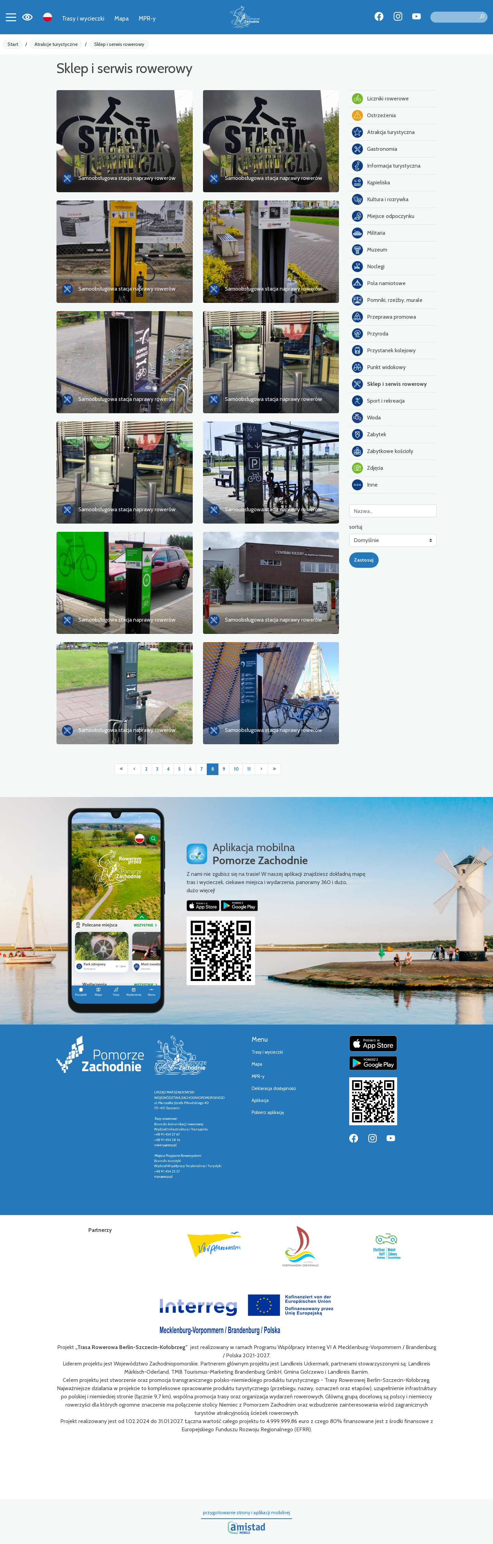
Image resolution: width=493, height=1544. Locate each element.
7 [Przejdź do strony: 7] (201, 769)
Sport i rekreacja (378, 400)
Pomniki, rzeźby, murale (387, 300)
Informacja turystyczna (386, 165)
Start (13, 44)
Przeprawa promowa (384, 316)
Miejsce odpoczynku (383, 216)
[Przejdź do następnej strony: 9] (261, 769)
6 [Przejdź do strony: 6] (190, 769)
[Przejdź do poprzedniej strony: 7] (134, 769)
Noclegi (368, 266)
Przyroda (370, 333)
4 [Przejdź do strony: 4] (168, 769)
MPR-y (147, 18)
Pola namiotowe (379, 283)
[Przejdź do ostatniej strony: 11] (274, 769)
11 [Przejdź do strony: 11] (249, 769)
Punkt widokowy (379, 367)
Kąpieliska (371, 182)
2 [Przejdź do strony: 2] (146, 769)
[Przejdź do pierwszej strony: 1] (121, 769)
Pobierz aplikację (268, 1112)
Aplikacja (260, 1100)
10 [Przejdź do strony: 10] (236, 769)
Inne (365, 484)
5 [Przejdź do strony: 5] (179, 769)
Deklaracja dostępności (274, 1088)
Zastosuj (364, 560)
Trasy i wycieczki (83, 18)
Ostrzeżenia (374, 115)
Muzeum (369, 249)
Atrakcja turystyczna (383, 132)
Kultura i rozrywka (380, 199)
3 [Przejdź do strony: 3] (157, 769)
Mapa (121, 18)
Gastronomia (374, 149)
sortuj (355, 527)
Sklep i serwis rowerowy (119, 44)
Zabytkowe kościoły (382, 451)
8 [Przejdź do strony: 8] (212, 769)
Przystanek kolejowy (384, 350)
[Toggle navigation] (10, 17)
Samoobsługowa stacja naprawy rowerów (127, 178)
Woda (366, 417)
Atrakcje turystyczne (56, 44)
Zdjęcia (367, 468)
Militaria (368, 233)
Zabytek (369, 434)
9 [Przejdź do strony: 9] (224, 769)
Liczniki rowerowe (380, 98)
